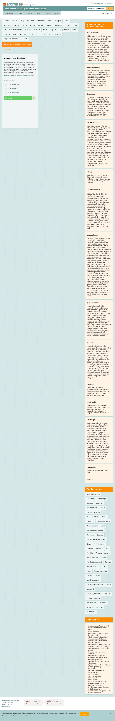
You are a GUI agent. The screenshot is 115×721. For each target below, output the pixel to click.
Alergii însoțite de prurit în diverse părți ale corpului (97, 682)
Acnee (90, 630)
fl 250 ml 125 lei (12, 89)
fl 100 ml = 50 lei (13, 85)
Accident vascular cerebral (97, 628)
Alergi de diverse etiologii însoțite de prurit (97, 671)
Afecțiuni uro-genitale (95, 659)
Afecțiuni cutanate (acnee (97, 639)
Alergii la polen (93, 678)
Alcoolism (91, 669)
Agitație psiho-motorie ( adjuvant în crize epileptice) (99, 666)
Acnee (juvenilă (93, 631)
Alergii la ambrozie (94, 676)
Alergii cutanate (93, 674)
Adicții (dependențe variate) (97, 637)
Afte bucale (92, 663)
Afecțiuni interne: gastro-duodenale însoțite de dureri (98, 656)
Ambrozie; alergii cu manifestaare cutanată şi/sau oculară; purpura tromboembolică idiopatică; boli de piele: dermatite (99, 689)
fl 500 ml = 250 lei (13, 93)
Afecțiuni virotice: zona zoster (98, 661)
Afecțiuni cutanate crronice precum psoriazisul (97, 642)
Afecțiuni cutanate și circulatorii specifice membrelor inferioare (99, 645)
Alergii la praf (92, 680)
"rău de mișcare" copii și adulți (98, 626)
